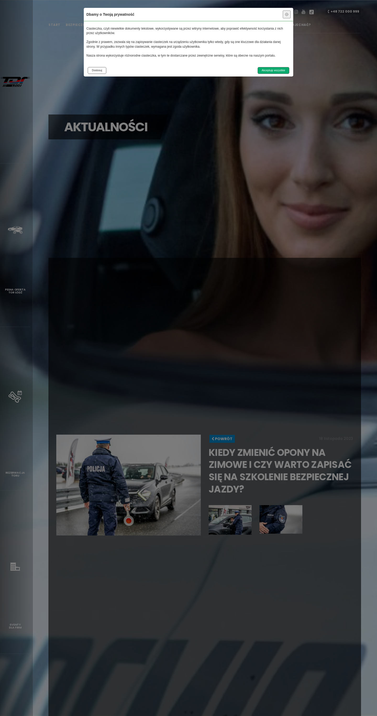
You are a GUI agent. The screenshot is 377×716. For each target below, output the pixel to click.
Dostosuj (97, 70)
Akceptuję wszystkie (273, 70)
